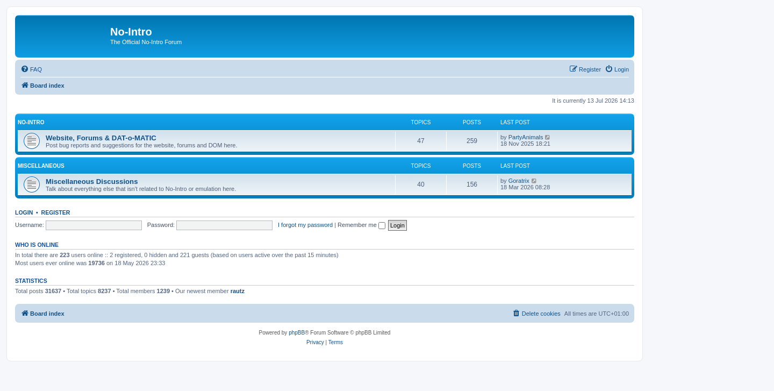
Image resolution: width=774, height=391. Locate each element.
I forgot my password (305, 225)
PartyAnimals (525, 137)
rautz (238, 291)
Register (55, 212)
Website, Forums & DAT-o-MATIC (101, 138)
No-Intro (31, 122)
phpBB (297, 333)
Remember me (361, 225)
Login (24, 212)
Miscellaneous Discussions (92, 181)
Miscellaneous (41, 166)
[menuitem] (31, 69)
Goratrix (518, 180)
